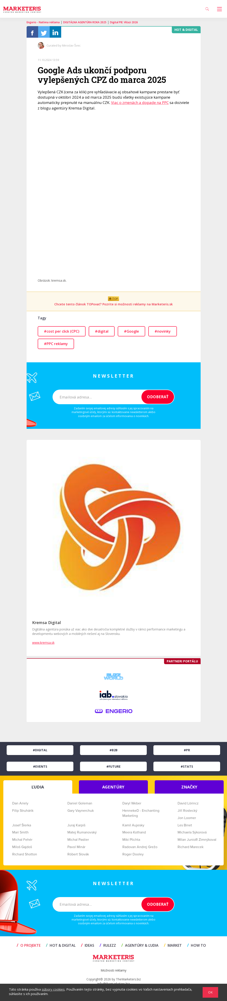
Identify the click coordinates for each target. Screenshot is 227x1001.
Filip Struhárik (22, 812)
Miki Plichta (131, 841)
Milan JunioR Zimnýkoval (197, 841)
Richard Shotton (24, 856)
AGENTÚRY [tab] (113, 788)
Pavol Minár (76, 849)
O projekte (29, 947)
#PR (187, 752)
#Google (131, 333)
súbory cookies (53, 989)
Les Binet (185, 827)
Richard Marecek (191, 849)
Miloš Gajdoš (22, 849)
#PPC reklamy (56, 345)
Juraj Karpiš (76, 827)
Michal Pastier (78, 841)
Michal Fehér (22, 841)
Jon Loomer (187, 820)
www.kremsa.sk (43, 644)
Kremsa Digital (46, 624)
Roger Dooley (133, 856)
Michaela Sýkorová (192, 834)
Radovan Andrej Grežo (139, 849)
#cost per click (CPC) (61, 333)
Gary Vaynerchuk (80, 812)
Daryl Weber (131, 805)
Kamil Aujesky (133, 827)
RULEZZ (108, 947)
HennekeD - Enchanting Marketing (140, 815)
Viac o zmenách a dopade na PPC (140, 104)
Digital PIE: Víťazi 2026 (124, 22)
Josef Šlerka (21, 827)
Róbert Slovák (78, 856)
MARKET (173, 947)
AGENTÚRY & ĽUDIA (140, 947)
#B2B (113, 752)
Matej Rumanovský (82, 834)
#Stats (187, 768)
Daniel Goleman (79, 805)
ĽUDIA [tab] (37, 788)
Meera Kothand (134, 834)
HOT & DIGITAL (61, 947)
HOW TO (196, 947)
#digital (101, 333)
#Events (40, 768)
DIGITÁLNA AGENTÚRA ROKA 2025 (84, 22)
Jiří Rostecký (187, 812)
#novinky (163, 333)
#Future (113, 768)
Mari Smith (20, 834)
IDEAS (87, 947)
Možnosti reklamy (113, 972)
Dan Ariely (20, 805)
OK (210, 992)
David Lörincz (188, 805)
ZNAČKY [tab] (189, 788)
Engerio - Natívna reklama (43, 22)
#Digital (40, 752)
